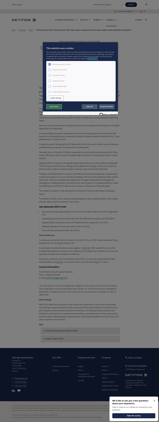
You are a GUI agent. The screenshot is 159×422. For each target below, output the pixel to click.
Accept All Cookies (106, 106)
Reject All (89, 106)
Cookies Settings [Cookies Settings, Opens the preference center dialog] (55, 98)
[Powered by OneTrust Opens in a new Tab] (108, 113)
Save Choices (54, 106)
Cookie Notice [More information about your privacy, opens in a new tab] (92, 59)
